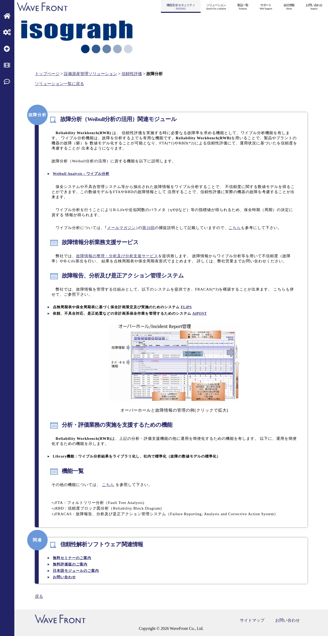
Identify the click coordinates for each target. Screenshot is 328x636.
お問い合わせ (287, 620)
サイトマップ (252, 620)
